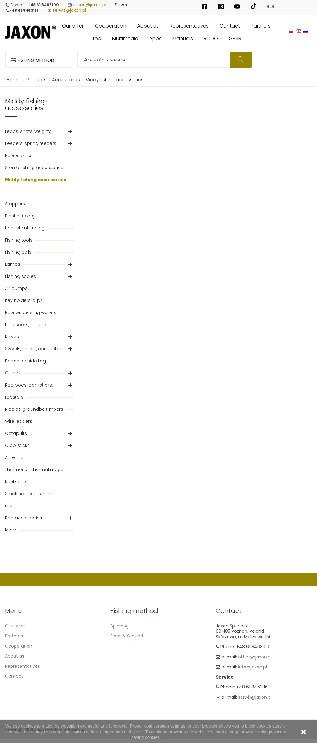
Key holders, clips (24, 301)
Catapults (16, 434)
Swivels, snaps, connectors (35, 349)
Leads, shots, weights (29, 132)
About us (14, 656)
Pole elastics (19, 156)
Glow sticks (18, 446)
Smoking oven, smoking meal (31, 500)
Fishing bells (19, 253)
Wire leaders (19, 422)
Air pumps (17, 289)
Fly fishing (121, 677)
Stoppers (15, 204)
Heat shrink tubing (25, 228)
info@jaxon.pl (252, 668)
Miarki (12, 530)
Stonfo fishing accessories (34, 168)
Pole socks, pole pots (29, 325)
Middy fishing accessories (35, 180)
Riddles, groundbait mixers (34, 410)
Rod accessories (24, 518)
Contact (14, 677)
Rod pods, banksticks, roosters (29, 391)
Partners (14, 636)
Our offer (15, 626)
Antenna (15, 458)
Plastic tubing (20, 216)
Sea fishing (122, 667)
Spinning (120, 626)
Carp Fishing (124, 647)
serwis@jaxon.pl (69, 11)
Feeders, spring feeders (31, 144)
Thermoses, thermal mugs (34, 470)
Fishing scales (21, 277)
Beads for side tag (26, 361)
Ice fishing (121, 687)
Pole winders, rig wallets (31, 313)
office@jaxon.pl (89, 5)
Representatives (22, 667)
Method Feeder (127, 656)
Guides (13, 373)
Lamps (13, 265)
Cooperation (18, 647)
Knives (12, 337)
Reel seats (17, 482)
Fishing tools (19, 241)
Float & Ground (127, 636)
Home (12, 80)
